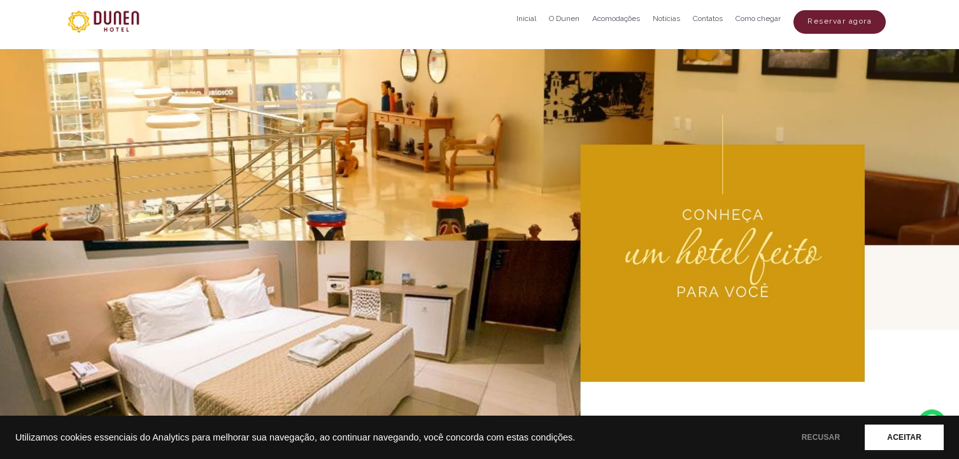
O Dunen (564, 18)
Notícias (666, 18)
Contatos (708, 18)
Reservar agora (839, 21)
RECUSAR (821, 437)
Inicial (526, 18)
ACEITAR (904, 437)
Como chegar (758, 18)
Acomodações (616, 18)
